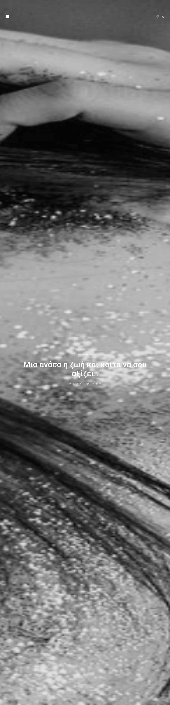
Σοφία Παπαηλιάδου (94, 383)
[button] (163, 16)
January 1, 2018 (74, 383)
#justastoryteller (85, 354)
